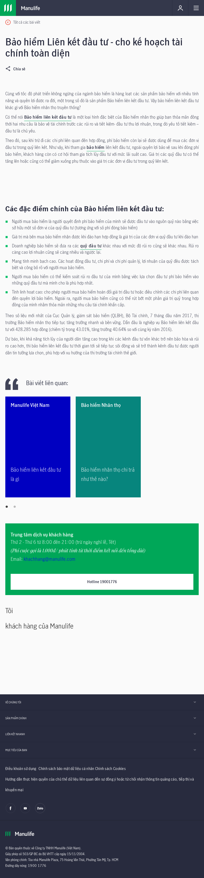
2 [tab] (14, 506)
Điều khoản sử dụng (20, 768)
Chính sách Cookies (110, 768)
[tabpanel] (40, 447)
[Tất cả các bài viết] (22, 22)
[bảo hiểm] (96, 147)
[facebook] (10, 812)
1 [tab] (6, 506)
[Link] (8, 8)
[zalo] (40, 812)
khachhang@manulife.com (49, 559)
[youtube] (25, 812)
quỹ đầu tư (90, 246)
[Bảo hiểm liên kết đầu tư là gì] (37, 447)
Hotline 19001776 (102, 581)
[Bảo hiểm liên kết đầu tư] (48, 117)
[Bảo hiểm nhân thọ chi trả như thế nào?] (108, 447)
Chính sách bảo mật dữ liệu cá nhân (66, 768)
